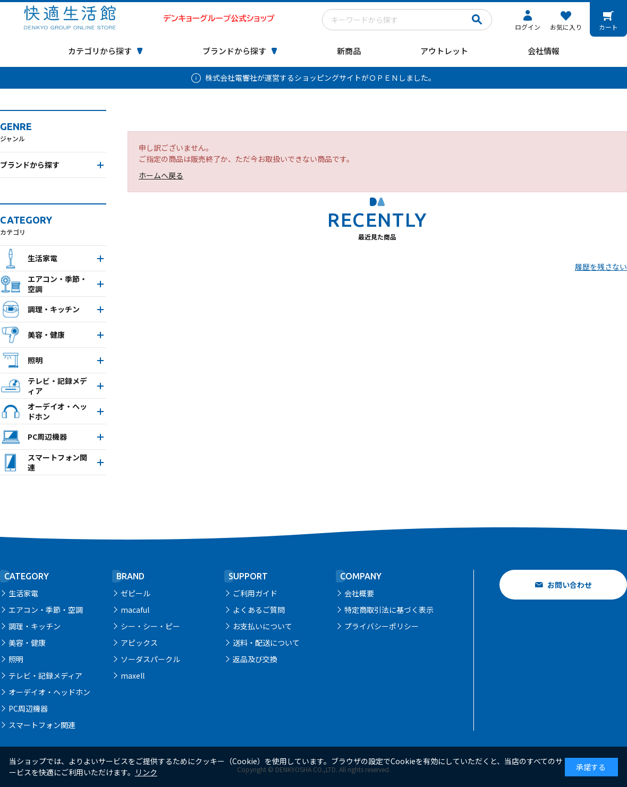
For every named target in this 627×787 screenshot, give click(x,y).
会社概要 (359, 593)
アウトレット (444, 50)
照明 (16, 659)
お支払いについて (262, 626)
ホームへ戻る (161, 175)
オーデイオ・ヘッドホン (49, 692)
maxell (133, 675)
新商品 (349, 50)
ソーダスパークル (150, 659)
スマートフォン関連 (42, 725)
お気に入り (566, 26)
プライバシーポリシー (381, 626)
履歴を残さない (601, 266)
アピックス (139, 642)
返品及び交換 (255, 659)
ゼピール (135, 593)
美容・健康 (27, 642)
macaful (135, 609)
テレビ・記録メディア (45, 675)
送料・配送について (266, 642)
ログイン (527, 26)
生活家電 (23, 593)
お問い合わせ (569, 584)
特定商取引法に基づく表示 (389, 609)
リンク (146, 772)
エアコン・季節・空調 (46, 609)
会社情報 (544, 50)
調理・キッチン (35, 626)
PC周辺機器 (28, 708)
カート (608, 26)
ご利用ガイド (255, 593)
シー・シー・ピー (150, 626)
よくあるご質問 (259, 609)
